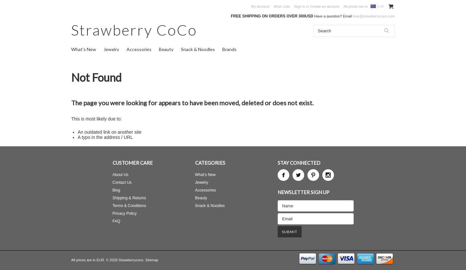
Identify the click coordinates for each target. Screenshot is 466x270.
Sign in (299, 6)
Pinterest (313, 175)
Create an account (324, 6)
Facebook (283, 175)
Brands (229, 49)
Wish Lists (282, 6)
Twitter (298, 175)
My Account (260, 6)
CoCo (134, 30)
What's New (83, 49)
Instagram (328, 175)
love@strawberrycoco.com (374, 16)
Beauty (166, 49)
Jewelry (111, 49)
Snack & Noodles (198, 49)
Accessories (139, 49)
